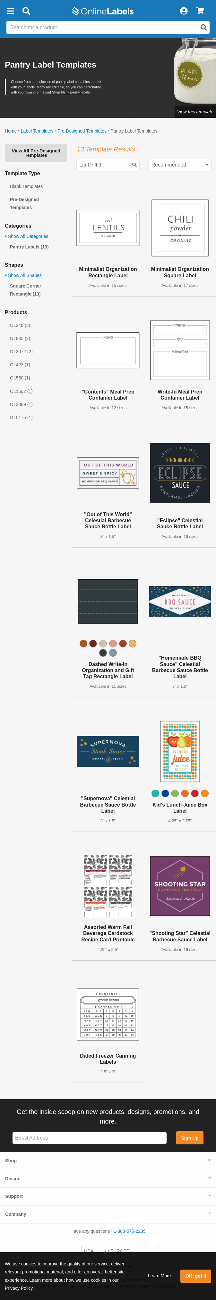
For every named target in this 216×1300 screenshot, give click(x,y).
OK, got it (196, 1276)
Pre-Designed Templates (82, 131)
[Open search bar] (26, 11)
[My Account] (184, 11)
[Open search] (204, 27)
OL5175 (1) (21, 417)
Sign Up (189, 1138)
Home (11, 131)
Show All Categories (26, 236)
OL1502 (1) (21, 391)
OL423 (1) (20, 364)
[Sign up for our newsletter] (90, 1138)
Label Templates (37, 131)
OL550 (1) (20, 377)
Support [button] (14, 1196)
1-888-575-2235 (130, 1231)
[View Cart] (200, 11)
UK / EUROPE (114, 1251)
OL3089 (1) (21, 404)
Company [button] (15, 1214)
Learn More (159, 1275)
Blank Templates (26, 186)
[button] (10, 11)
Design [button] (13, 1178)
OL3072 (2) (21, 351)
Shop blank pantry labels (71, 92)
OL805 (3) (20, 338)
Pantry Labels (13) (29, 246)
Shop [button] (11, 1160)
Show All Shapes (23, 275)
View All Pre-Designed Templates (36, 153)
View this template (195, 111)
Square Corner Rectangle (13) (25, 290)
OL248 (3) (20, 325)
